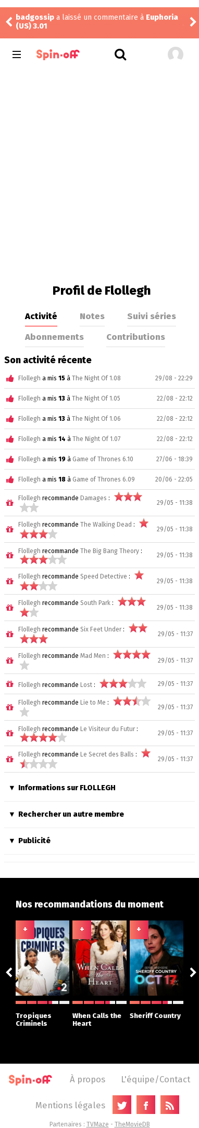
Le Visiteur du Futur (107, 729)
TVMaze (97, 1124)
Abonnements (54, 337)
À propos (87, 1079)
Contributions (135, 337)
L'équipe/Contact (155, 1079)
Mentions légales (70, 1105)
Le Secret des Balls (107, 754)
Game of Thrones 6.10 (102, 459)
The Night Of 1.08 (96, 378)
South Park (95, 603)
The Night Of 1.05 (96, 398)
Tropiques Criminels (42, 1014)
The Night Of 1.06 (96, 418)
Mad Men (93, 655)
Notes (92, 316)
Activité (41, 316)
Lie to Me (93, 702)
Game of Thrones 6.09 (103, 479)
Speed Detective (103, 576)
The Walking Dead (106, 524)
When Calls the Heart (99, 1014)
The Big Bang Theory (109, 551)
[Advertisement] (99, 174)
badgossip (35, 17)
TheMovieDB (132, 1124)
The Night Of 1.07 (96, 439)
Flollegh (29, 378)
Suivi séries (151, 316)
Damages (93, 498)
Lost (86, 685)
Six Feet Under (100, 629)
